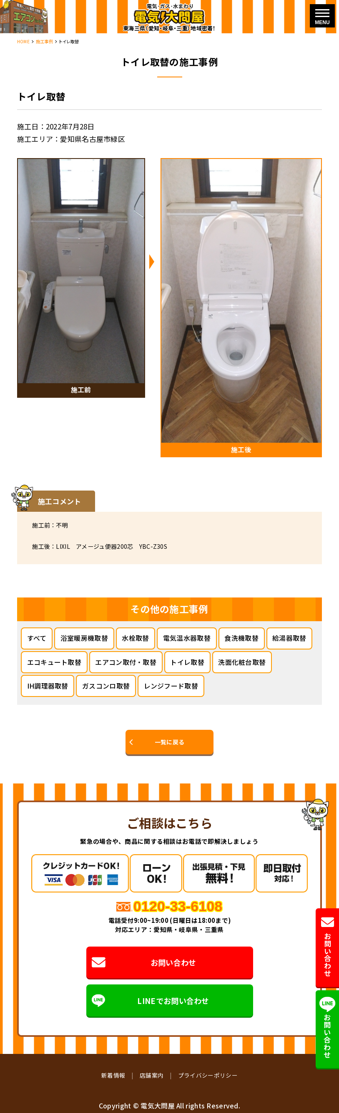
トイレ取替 (187, 662)
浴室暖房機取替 (84, 638)
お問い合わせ (143, 962)
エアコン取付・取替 (125, 662)
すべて (37, 638)
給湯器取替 (289, 638)
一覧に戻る (169, 742)
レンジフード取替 (171, 686)
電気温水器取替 (187, 638)
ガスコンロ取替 (106, 686)
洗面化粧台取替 (242, 662)
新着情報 (113, 1075)
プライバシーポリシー (208, 1075)
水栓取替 (135, 638)
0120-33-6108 (178, 906)
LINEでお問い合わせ (150, 1000)
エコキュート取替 (54, 662)
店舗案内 (151, 1075)
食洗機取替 (241, 638)
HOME (23, 41)
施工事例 (44, 41)
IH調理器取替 (47, 686)
